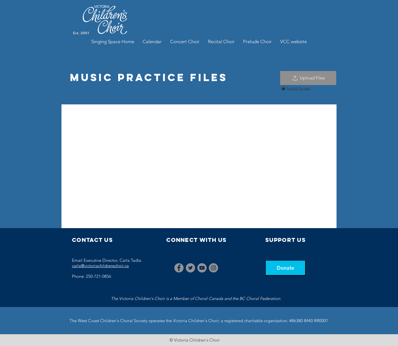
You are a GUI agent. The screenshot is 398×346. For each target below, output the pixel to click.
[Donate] (285, 268)
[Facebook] (179, 267)
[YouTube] (202, 267)
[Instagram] (213, 267)
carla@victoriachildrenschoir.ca (100, 265)
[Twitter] (190, 267)
